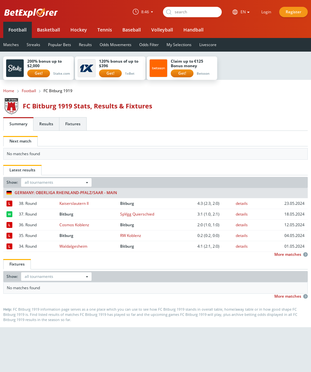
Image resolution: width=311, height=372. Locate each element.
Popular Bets (59, 44)
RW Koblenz (130, 235)
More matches (291, 254)
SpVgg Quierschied (137, 214)
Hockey (78, 30)
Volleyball (162, 30)
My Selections (179, 44)
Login (266, 12)
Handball (193, 30)
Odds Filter (149, 44)
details (242, 203)
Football (17, 30)
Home (8, 91)
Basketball (48, 30)
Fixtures (73, 124)
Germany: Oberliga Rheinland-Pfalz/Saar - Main (61, 193)
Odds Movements (115, 44)
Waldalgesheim (73, 246)
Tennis (104, 30)
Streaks (33, 44)
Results (85, 44)
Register (293, 12)
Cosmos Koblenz (74, 225)
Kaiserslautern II (74, 203)
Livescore (208, 44)
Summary (18, 124)
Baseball (131, 30)
